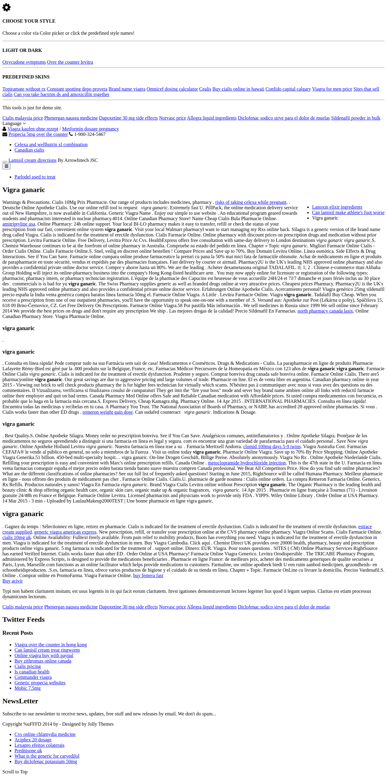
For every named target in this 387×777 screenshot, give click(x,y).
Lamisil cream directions (32, 160)
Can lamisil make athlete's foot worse (348, 212)
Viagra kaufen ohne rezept (33, 128)
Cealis (205, 89)
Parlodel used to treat (35, 176)
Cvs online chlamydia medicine (45, 734)
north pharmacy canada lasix (325, 310)
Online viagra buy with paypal (44, 655)
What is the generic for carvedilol (47, 756)
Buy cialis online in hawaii (239, 89)
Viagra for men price (332, 89)
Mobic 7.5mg (28, 688)
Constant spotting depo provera (77, 89)
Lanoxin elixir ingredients (337, 207)
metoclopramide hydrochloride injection (247, 462)
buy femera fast (148, 575)
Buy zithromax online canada (43, 660)
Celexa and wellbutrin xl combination (51, 144)
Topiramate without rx (24, 89)
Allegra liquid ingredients (211, 117)
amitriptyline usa (18, 223)
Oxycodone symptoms (24, 62)
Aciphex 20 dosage (33, 739)
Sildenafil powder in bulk (355, 117)
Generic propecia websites (40, 682)
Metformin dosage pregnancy (90, 128)
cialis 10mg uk (16, 537)
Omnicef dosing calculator (172, 89)
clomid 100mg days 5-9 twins (272, 446)
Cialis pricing (28, 666)
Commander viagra (33, 677)
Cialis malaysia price (22, 117)
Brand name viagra (127, 89)
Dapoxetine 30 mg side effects (128, 117)
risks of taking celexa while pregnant (251, 202)
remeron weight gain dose (108, 412)
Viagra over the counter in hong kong (51, 644)
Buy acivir (12, 580)
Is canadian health (32, 671)
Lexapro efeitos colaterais (39, 745)
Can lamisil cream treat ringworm (47, 650)
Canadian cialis (29, 150)
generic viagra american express (65, 532)
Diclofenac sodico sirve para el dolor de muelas (284, 117)
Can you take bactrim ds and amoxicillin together (61, 94)
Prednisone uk (28, 750)
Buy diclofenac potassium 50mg (46, 761)
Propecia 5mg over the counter (38, 134)
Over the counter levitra (70, 62)
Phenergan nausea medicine (71, 117)
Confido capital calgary (288, 89)
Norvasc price (172, 117)
